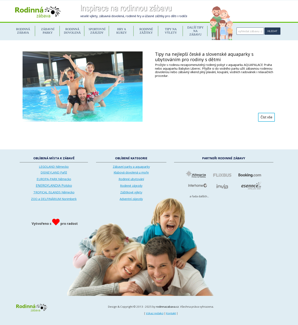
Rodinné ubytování (131, 179)
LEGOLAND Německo (54, 166)
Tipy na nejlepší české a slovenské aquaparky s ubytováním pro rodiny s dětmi (204, 56)
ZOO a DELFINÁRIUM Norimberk (54, 199)
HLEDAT (272, 31)
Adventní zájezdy (131, 199)
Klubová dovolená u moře (131, 172)
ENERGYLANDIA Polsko (54, 185)
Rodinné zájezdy (131, 185)
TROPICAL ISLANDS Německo (53, 192)
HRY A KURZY (121, 30)
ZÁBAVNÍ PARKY (47, 30)
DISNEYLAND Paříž (54, 172)
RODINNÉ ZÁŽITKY (146, 30)
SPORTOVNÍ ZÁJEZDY (97, 30)
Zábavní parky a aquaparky (131, 166)
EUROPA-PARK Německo (54, 179)
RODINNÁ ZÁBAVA (23, 30)
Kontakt (171, 313)
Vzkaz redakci (154, 313)
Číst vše (266, 117)
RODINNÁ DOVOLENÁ (72, 30)
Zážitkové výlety (131, 192)
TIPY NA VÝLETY (171, 30)
